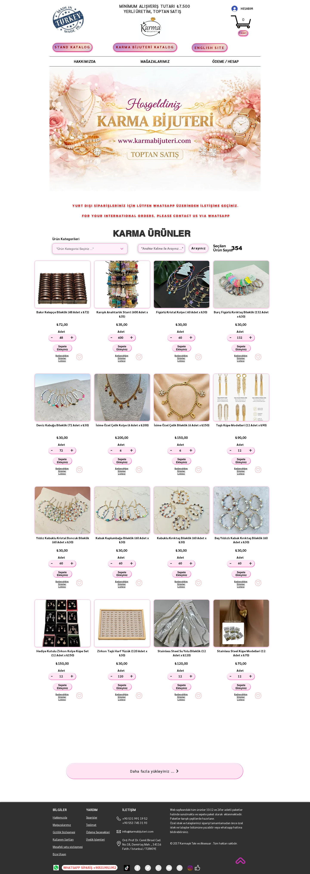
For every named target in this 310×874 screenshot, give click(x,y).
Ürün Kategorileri (65, 238)
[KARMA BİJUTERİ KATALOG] (145, 47)
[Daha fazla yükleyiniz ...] (154, 771)
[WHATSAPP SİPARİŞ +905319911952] (90, 867)
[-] (52, 337)
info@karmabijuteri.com (137, 831)
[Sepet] (243, 33)
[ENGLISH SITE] (209, 48)
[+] (73, 337)
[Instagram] (190, 868)
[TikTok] (127, 868)
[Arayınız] (198, 248)
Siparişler (91, 817)
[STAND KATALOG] (72, 47)
